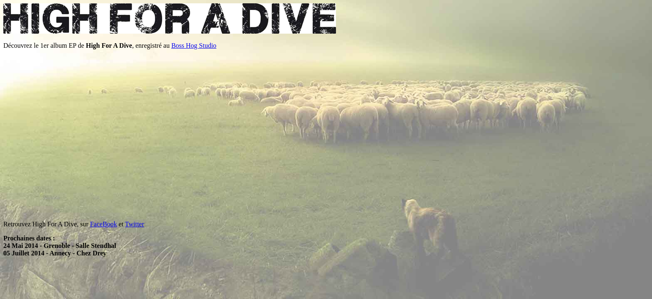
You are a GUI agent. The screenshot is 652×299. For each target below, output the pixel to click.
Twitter (134, 224)
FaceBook (103, 224)
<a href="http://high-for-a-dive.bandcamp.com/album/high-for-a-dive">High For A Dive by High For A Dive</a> (65, 135)
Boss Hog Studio (193, 45)
